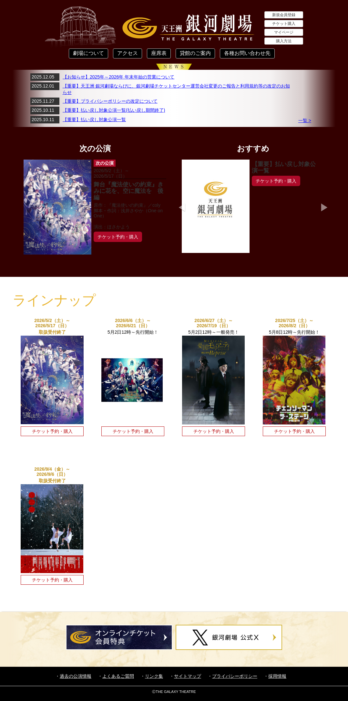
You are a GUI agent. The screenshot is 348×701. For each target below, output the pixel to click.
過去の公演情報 (75, 676)
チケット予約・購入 (117, 236)
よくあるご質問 (118, 676)
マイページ (283, 32)
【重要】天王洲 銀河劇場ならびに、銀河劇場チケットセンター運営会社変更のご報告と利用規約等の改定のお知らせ (176, 89)
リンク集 (154, 676)
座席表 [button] (159, 53)
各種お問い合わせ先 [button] (247, 53)
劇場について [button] (88, 53)
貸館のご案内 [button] (195, 53)
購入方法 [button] (284, 41)
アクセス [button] (127, 53)
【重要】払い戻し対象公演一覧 (94, 119)
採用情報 (277, 676)
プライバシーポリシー (234, 676)
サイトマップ (187, 676)
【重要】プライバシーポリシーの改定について (110, 101)
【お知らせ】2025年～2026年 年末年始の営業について (118, 76)
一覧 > (304, 120)
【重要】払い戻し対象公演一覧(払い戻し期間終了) (114, 110)
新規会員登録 (283, 15)
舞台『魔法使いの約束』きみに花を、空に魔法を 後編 (128, 191)
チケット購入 (283, 23)
